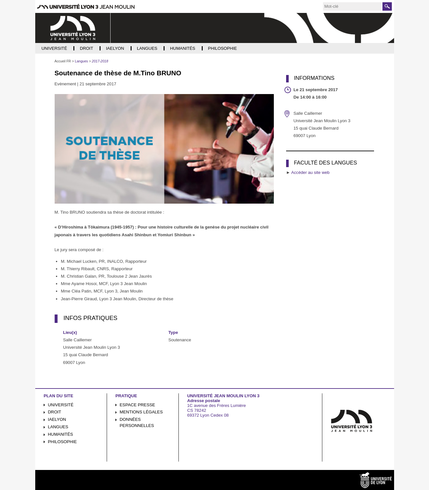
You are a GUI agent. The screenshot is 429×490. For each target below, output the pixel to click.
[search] (352, 6)
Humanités (60, 434)
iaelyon (57, 419)
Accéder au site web (310, 172)
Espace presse (137, 404)
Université (60, 404)
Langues (58, 426)
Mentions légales (141, 412)
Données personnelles (137, 422)
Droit (54, 412)
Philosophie (62, 441)
